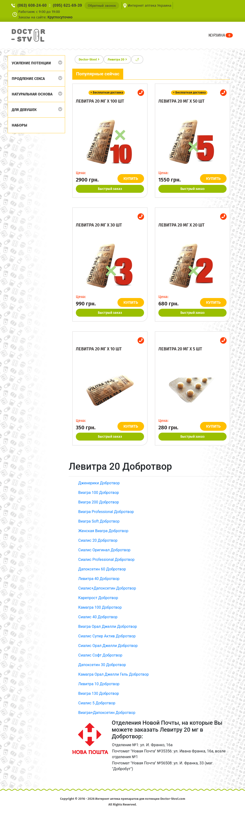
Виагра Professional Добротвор (106, 511)
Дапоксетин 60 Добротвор (102, 569)
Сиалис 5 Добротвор (96, 703)
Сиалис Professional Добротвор (106, 559)
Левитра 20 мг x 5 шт (180, 349)
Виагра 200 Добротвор (98, 502)
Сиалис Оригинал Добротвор (104, 550)
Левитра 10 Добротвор (98, 684)
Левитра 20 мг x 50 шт (181, 101)
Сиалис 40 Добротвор (97, 617)
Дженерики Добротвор (99, 483)
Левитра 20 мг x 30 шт (99, 225)
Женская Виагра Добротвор (103, 531)
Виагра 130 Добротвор (98, 693)
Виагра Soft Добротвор (98, 521)
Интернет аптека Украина (149, 5)
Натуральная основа (32, 94)
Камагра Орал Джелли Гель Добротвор (113, 674)
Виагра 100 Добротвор (98, 492)
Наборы (19, 125)
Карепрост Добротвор (98, 598)
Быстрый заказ (110, 189)
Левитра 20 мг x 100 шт (100, 101)
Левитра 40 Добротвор (98, 578)
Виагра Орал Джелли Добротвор (107, 626)
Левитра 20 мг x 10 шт (99, 349)
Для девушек (24, 109)
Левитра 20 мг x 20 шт (181, 225)
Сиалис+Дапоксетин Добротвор (107, 588)
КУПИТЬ (131, 178)
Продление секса (28, 78)
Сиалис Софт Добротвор (100, 655)
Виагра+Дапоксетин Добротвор (106, 712)
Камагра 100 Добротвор (100, 607)
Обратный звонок (102, 6)
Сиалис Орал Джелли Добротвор (108, 645)
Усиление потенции (31, 63)
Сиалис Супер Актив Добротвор (107, 636)
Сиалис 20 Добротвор (97, 540)
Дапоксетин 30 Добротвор (102, 664)
